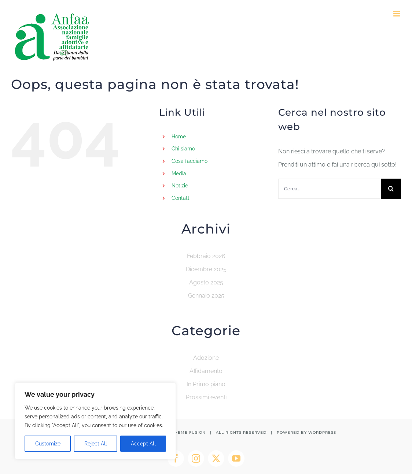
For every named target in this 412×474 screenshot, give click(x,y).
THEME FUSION (189, 432)
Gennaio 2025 (206, 295)
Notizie (180, 186)
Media (179, 173)
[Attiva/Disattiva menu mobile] (397, 14)
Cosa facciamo (189, 161)
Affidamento (206, 370)
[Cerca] (391, 189)
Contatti (181, 198)
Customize (47, 444)
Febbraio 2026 (206, 256)
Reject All (95, 444)
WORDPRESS (322, 432)
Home (179, 136)
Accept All (143, 444)
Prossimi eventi (206, 397)
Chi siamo (183, 149)
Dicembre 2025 (206, 269)
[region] (95, 420)
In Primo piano (206, 384)
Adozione (206, 357)
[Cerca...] (329, 189)
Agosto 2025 (206, 282)
